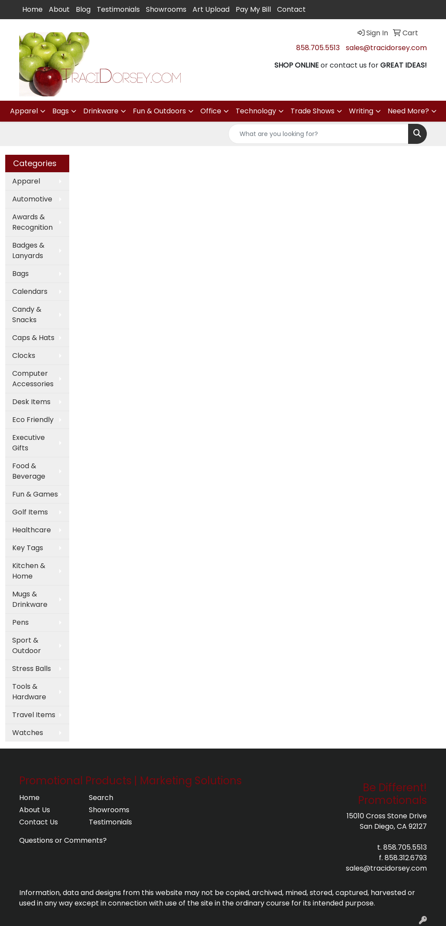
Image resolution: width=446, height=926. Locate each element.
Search (101, 798)
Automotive (32, 199)
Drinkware (100, 111)
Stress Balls (31, 669)
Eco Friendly (33, 420)
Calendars (29, 291)
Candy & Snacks (26, 314)
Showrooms (166, 9)
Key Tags (27, 548)
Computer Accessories (33, 378)
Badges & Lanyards (28, 250)
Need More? (408, 111)
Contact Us (38, 822)
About (59, 9)
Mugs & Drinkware (29, 599)
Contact (291, 9)
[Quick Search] (318, 134)
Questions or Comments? (63, 840)
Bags (60, 111)
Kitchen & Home (28, 571)
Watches (27, 733)
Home (32, 9)
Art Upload (211, 9)
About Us (34, 810)
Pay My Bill (253, 9)
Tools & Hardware (29, 691)
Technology (256, 111)
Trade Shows (312, 111)
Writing (361, 111)
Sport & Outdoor (26, 645)
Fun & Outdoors (159, 111)
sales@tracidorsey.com (386, 48)
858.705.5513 (318, 48)
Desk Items (31, 402)
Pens (20, 622)
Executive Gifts (28, 442)
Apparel (24, 111)
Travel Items (33, 715)
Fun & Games (35, 494)
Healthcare (31, 530)
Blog (83, 9)
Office (210, 111)
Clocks (23, 356)
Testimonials (118, 9)
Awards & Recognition (32, 222)
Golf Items (30, 512)
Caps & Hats (33, 338)
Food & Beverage (28, 471)
